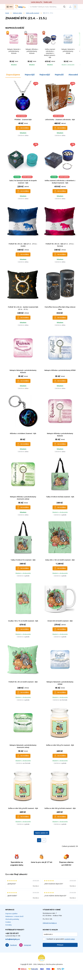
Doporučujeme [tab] (13, 74)
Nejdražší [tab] (59, 74)
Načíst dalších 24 (41, 833)
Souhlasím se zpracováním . (61, 939)
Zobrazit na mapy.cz (50, 923)
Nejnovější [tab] (30, 74)
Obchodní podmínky (12, 919)
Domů (7, 13)
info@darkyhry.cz (12, 939)
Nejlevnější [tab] (44, 74)
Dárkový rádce (17, 13)
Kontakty (8, 925)
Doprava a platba (11, 913)
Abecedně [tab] (73, 74)
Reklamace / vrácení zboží (14, 916)
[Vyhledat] (65, 7)
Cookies (8, 922)
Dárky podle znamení (32, 13)
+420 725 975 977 (12, 933)
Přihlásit (60, 945)
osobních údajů (70, 939)
